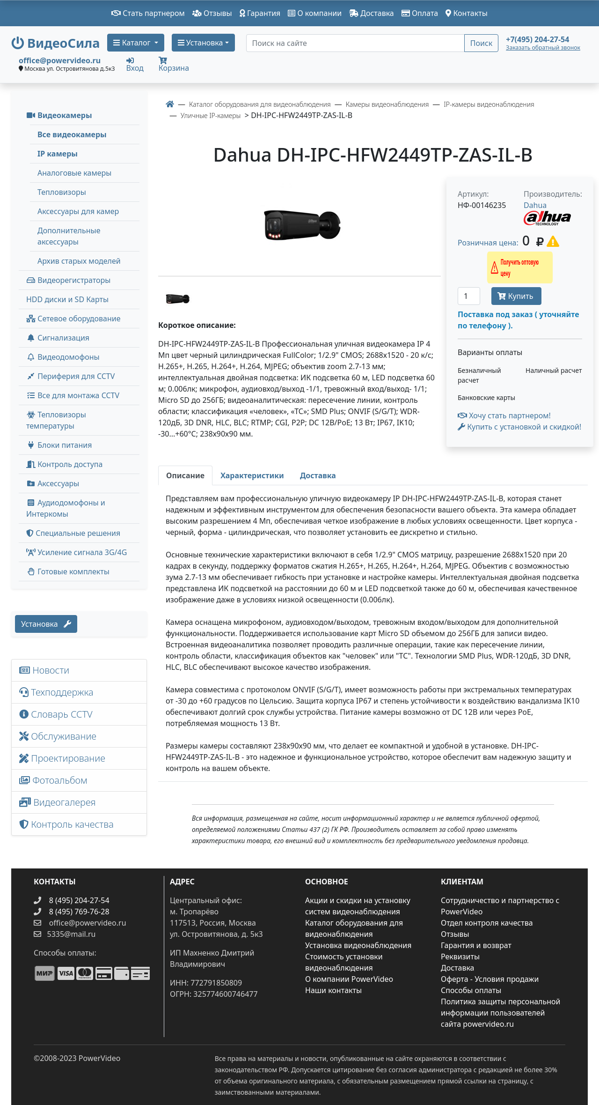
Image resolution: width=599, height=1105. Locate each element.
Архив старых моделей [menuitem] (79, 261)
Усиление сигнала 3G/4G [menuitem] (76, 552)
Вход (135, 64)
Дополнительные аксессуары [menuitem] (69, 236)
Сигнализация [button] (57, 338)
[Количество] (469, 296)
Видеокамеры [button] (59, 115)
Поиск (481, 43)
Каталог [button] (132, 42)
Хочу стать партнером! (504, 415)
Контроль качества (68, 824)
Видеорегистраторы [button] (68, 280)
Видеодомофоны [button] (63, 357)
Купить (516, 296)
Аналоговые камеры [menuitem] (74, 173)
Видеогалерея (57, 802)
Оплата (420, 13)
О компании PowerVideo (349, 979)
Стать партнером (148, 13)
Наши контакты (333, 990)
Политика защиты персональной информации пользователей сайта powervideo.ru (500, 1012)
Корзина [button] (174, 65)
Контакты (467, 13)
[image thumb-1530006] (177, 297)
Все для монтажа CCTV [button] (72, 395)
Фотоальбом (53, 780)
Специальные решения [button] (73, 533)
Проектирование (62, 758)
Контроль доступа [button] (64, 464)
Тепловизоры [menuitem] (61, 192)
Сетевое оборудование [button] (73, 318)
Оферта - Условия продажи (490, 979)
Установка (46, 624)
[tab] (185, 475)
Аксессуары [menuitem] (52, 483)
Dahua (535, 205)
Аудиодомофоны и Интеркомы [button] (65, 508)
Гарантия (260, 13)
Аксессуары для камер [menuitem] (78, 211)
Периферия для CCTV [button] (70, 376)
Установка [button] (200, 42)
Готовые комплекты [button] (68, 571)
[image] (299, 222)
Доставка (371, 13)
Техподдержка (56, 692)
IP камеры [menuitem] (57, 153)
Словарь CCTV (56, 714)
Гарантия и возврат (476, 945)
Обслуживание (57, 736)
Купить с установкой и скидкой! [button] (519, 427)
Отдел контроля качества (487, 923)
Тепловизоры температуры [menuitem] (56, 420)
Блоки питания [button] (59, 445)
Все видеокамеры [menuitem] (72, 134)
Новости (44, 670)
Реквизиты (460, 956)
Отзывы (212, 13)
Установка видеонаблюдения (358, 945)
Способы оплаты (471, 990)
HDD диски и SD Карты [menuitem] (67, 299)
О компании (315, 13)
